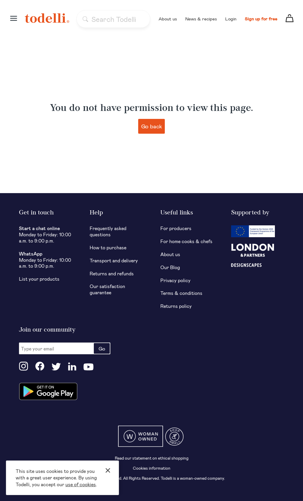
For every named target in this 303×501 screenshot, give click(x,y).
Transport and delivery (114, 260)
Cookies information (151, 468)
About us (168, 18)
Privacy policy (175, 280)
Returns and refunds (112, 273)
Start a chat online (39, 228)
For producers (175, 228)
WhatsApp (30, 253)
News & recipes (201, 18)
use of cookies (80, 484)
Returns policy (176, 306)
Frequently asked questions (108, 231)
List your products (39, 279)
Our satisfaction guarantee (107, 289)
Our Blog (170, 267)
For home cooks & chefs (186, 241)
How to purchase (108, 247)
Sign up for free (261, 18)
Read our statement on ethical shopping (151, 457)
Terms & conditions (181, 293)
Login (230, 18)
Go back (151, 126)
